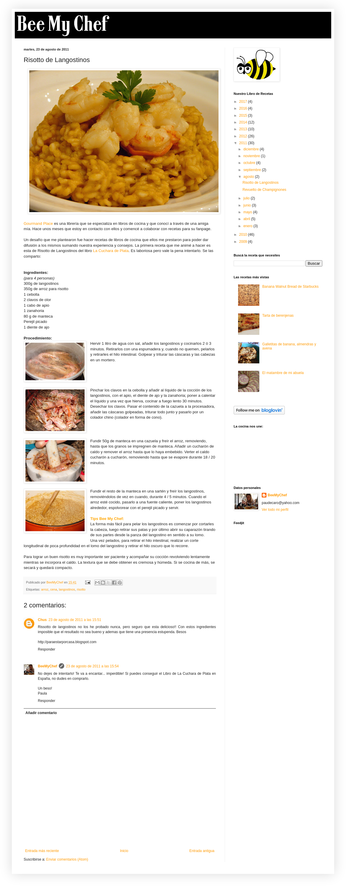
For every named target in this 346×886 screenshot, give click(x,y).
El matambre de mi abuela (283, 373)
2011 (243, 143)
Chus (42, 620)
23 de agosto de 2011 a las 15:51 (74, 620)
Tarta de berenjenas (278, 315)
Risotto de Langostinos (260, 183)
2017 (243, 102)
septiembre (252, 170)
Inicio (124, 851)
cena (53, 589)
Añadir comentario (41, 713)
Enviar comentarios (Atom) (67, 859)
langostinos (67, 589)
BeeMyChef (47, 666)
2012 (243, 136)
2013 (243, 129)
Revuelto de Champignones (264, 190)
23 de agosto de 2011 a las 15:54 (92, 666)
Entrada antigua (201, 851)
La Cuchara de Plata (111, 250)
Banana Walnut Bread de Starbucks (290, 287)
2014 (243, 122)
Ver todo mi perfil (275, 510)
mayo (248, 212)
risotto (81, 589)
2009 (243, 242)
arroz (44, 589)
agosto (249, 177)
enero (248, 226)
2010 (243, 235)
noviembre (252, 156)
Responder (46, 649)
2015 (243, 115)
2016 (243, 108)
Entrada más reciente (42, 851)
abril (247, 219)
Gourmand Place (38, 223)
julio (247, 198)
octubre (249, 163)
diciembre (251, 149)
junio (247, 205)
